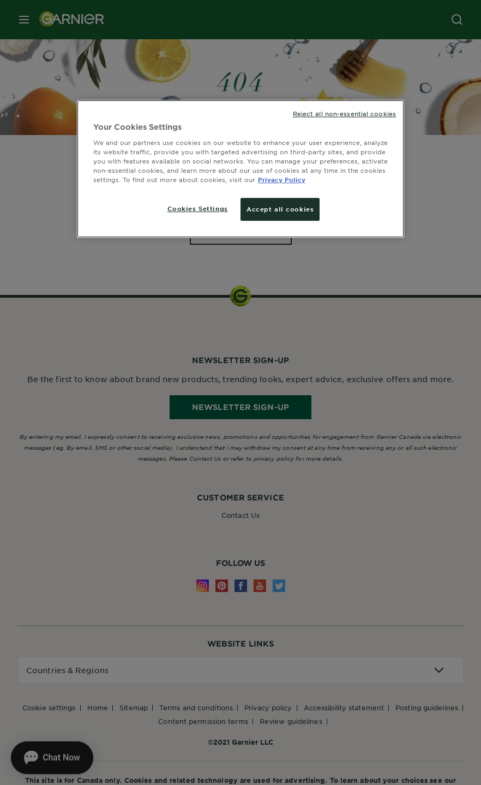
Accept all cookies (280, 209)
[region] (240, 169)
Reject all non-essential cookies (344, 113)
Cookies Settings (197, 208)
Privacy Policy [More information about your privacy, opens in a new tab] (281, 179)
